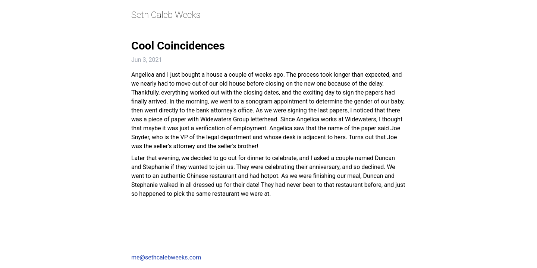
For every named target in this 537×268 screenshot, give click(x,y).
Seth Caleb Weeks (166, 15)
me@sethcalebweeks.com (166, 257)
